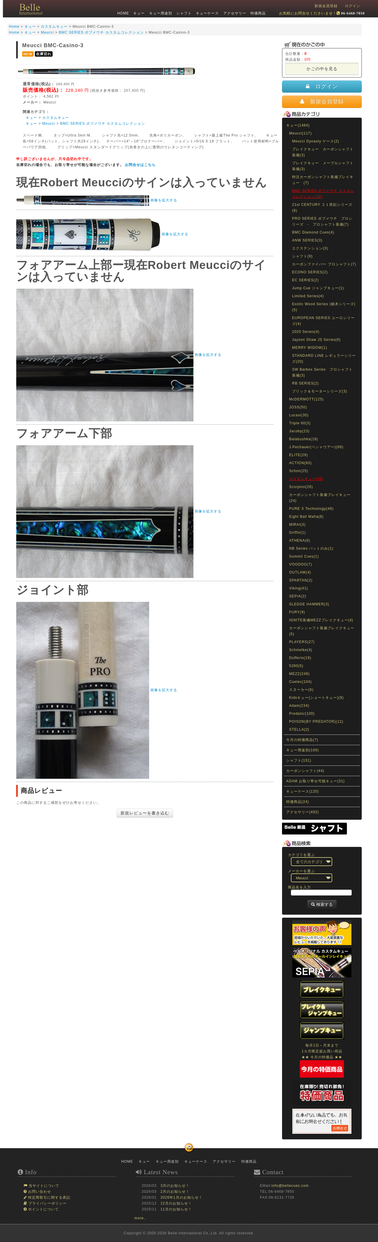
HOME (122, 13)
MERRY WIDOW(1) (309, 348)
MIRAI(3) (297, 525)
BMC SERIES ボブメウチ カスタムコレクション (102, 123)
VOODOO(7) (300, 564)
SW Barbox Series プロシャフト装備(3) (322, 372)
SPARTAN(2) (300, 580)
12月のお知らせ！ (176, 1203)
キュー (138, 13)
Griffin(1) (297, 532)
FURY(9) (297, 612)
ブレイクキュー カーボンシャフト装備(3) (322, 152)
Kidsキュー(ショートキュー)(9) (316, 698)
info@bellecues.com (290, 1186)
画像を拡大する (163, 200)
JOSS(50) (298, 407)
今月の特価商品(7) (302, 740)
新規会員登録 (326, 6)
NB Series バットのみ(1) (311, 548)
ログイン (352, 6)
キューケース (207, 13)
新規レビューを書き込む (144, 813)
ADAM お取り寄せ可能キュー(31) (315, 781)
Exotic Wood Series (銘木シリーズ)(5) (324, 307)
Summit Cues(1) (304, 556)
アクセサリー (234, 13)
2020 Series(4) (306, 332)
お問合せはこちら (140, 165)
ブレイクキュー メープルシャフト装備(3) (322, 166)
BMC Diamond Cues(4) (313, 232)
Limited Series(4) (308, 296)
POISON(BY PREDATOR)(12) (316, 721)
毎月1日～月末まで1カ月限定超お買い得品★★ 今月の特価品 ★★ (322, 1057)
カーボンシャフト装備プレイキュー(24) (320, 498)
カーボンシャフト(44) (305, 771)
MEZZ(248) (299, 674)
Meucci (48, 123)
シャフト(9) (302, 256)
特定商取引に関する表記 (48, 1197)
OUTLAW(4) (300, 572)
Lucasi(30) (299, 415)
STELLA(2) (299, 729)
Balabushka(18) (303, 439)
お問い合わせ (39, 1191)
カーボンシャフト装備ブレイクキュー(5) (321, 631)
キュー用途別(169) (302, 750)
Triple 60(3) (300, 423)
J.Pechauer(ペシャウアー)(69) (316, 447)
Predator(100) (302, 714)
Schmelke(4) (300, 650)
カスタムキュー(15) (306, 479)
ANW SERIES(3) (307, 240)
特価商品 (257, 13)
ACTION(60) (300, 463)
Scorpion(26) (301, 487)
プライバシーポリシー (47, 1203)
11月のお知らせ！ (176, 1209)
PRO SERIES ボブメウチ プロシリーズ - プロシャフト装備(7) (322, 221)
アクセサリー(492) (302, 812)
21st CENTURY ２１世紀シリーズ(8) (322, 208)
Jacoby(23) (299, 431)
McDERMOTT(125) (306, 399)
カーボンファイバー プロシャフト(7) (324, 264)
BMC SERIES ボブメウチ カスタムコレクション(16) (323, 194)
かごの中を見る (322, 68)
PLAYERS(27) (302, 642)
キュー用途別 (160, 13)
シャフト (183, 13)
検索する (322, 904)
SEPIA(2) (297, 596)
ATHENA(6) (299, 540)
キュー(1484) (298, 125)
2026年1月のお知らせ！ (181, 1197)
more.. (140, 1218)
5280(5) (296, 666)
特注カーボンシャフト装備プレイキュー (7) (322, 180)
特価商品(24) (297, 802)
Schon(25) (298, 471)
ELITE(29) (298, 455)
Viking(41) (298, 588)
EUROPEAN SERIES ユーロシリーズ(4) (323, 321)
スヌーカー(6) (301, 690)
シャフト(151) (298, 760)
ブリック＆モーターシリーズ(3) (319, 391)
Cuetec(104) (300, 682)
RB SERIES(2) (305, 383)
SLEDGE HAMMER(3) (309, 604)
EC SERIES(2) (305, 280)
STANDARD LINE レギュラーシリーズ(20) (324, 359)
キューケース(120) (302, 791)
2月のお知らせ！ (175, 1192)
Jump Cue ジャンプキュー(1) (318, 288)
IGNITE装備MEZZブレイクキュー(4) (321, 620)
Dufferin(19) (300, 658)
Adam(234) (299, 706)
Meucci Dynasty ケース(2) (315, 141)
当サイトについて (43, 1185)
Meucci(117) (300, 133)
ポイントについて (43, 1209)
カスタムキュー (55, 118)
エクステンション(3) (310, 248)
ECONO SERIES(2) (310, 272)
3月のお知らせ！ (175, 1186)
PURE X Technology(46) (311, 509)
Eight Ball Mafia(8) (306, 517)
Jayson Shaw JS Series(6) (316, 340)
